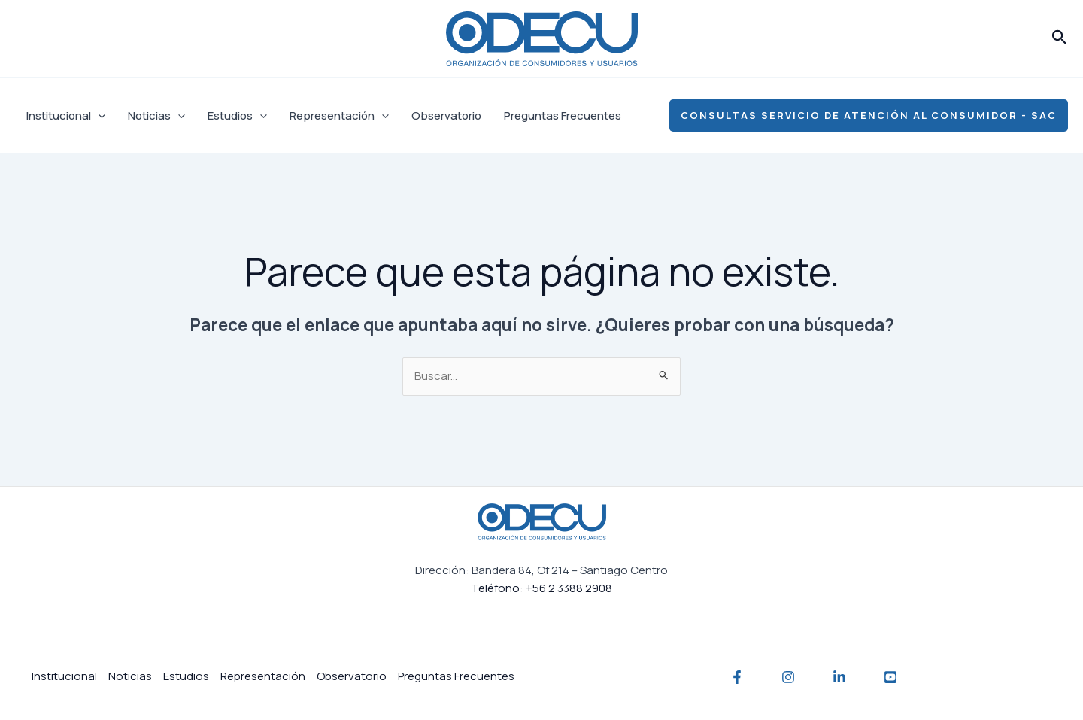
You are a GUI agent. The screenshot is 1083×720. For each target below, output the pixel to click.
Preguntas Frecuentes (562, 115)
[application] (98, 115)
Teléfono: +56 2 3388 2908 (541, 588)
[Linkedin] (839, 677)
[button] (1059, 38)
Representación (339, 115)
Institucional (65, 115)
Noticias (156, 115)
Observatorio (446, 115)
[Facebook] (737, 677)
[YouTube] (890, 677)
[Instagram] (788, 677)
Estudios (237, 115)
